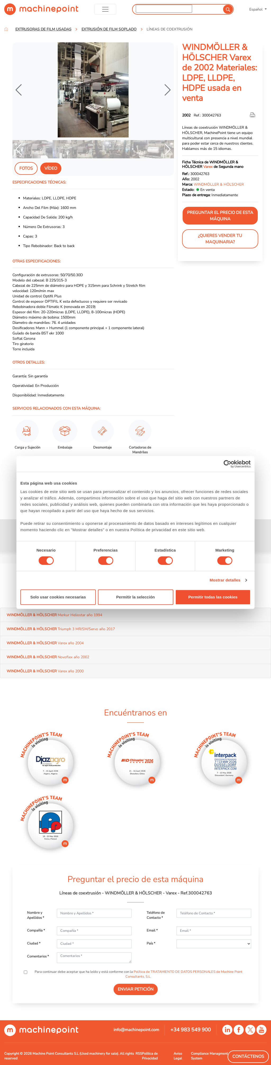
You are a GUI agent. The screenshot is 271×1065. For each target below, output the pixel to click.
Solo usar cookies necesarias (58, 597)
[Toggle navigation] (105, 9)
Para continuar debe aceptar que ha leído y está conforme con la (138, 974)
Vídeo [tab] (50, 168)
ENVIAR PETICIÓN (135, 989)
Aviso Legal (178, 1056)
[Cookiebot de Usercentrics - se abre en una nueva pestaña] (227, 464)
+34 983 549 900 (190, 1029)
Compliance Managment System (209, 1056)
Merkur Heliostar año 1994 (54, 614)
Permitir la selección (135, 597)
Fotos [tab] (26, 168)
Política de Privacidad (149, 1056)
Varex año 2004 (45, 643)
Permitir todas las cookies (213, 597)
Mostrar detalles (225, 580)
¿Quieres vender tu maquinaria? (220, 239)
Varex (208, 166)
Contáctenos (248, 1056)
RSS (139, 1053)
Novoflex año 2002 (48, 657)
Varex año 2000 (45, 671)
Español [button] (256, 9)
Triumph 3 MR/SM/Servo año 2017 (61, 629)
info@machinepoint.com (136, 1030)
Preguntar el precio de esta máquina (220, 216)
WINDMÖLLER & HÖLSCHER (219, 184)
